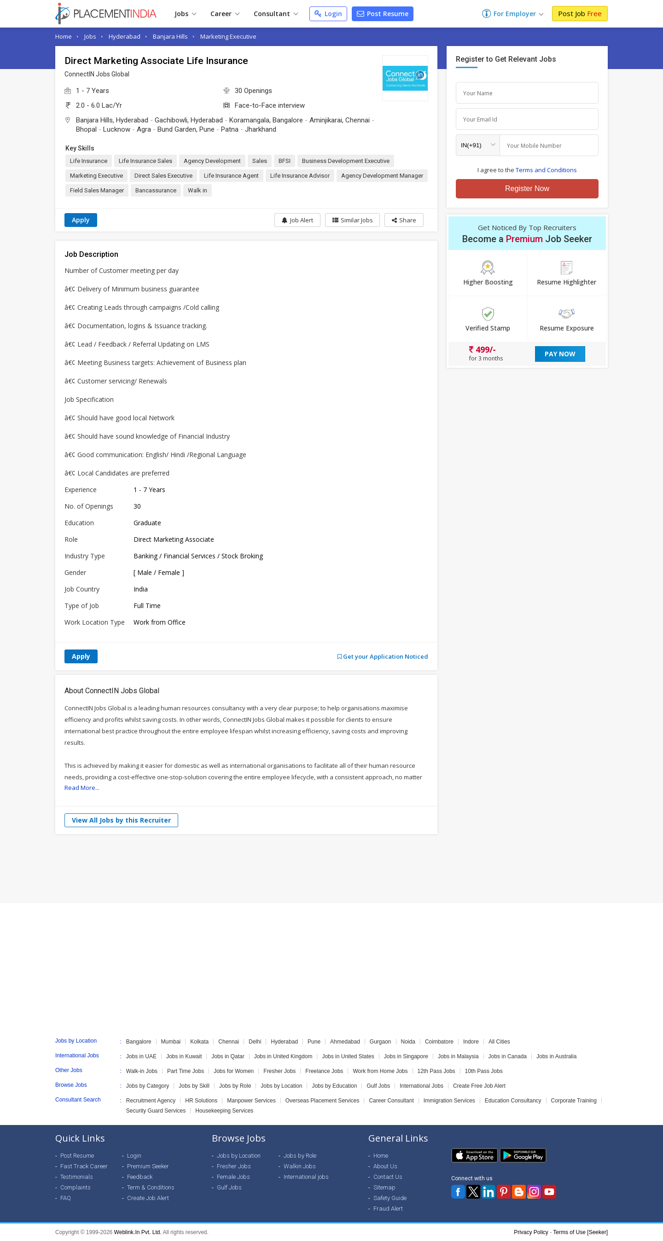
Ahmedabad (345, 1041)
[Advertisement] (331, 868)
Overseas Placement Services (322, 1100)
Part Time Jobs (185, 1071)
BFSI (285, 160)
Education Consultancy (513, 1100)
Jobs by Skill (194, 1086)
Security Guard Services (156, 1110)
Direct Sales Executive (163, 175)
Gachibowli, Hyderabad (189, 120)
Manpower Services (251, 1100)
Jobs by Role (235, 1086)
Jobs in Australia (556, 1056)
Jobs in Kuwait (184, 1056)
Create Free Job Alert (479, 1086)
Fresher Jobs (279, 1071)
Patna (229, 129)
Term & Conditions (150, 1187)
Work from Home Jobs (380, 1071)
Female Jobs (233, 1176)
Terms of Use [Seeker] (580, 1232)
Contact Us (387, 1176)
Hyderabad (124, 36)
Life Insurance (88, 160)
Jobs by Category (147, 1086)
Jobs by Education (334, 1086)
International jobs (306, 1176)
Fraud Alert (388, 1208)
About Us (385, 1166)
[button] (404, 220)
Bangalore (138, 1041)
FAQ (65, 1198)
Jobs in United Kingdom (283, 1056)
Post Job (580, 13)
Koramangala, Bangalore (266, 120)
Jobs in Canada (508, 1056)
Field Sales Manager (97, 190)
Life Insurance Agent (231, 175)
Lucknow (116, 129)
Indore (471, 1041)
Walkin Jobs (300, 1166)
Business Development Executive (346, 160)
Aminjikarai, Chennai (339, 120)
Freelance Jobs (324, 1071)
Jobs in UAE (141, 1056)
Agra (144, 129)
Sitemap (384, 1187)
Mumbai (171, 1041)
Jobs (185, 13)
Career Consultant (391, 1100)
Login (328, 13)
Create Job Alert (148, 1198)
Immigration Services (449, 1100)
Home (63, 36)
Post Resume (382, 13)
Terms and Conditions (546, 170)
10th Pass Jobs (484, 1071)
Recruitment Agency (150, 1100)
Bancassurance (155, 190)
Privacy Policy (531, 1232)
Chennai (228, 1041)
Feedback (139, 1176)
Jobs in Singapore (406, 1056)
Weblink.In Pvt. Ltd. (138, 1232)
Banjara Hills (170, 36)
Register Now (527, 188)
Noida (408, 1041)
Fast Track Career (84, 1166)
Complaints (75, 1187)
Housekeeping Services (224, 1110)
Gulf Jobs (378, 1086)
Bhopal (86, 129)
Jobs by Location (281, 1086)
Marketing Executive (228, 36)
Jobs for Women (234, 1071)
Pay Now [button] (560, 353)
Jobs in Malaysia (458, 1056)
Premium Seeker (148, 1166)
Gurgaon (380, 1041)
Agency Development (212, 160)
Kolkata (199, 1041)
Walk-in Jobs (141, 1071)
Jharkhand (260, 129)
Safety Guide (390, 1198)
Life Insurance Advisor (300, 175)
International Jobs (421, 1086)
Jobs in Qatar (227, 1056)
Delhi (255, 1041)
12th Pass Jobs (436, 1071)
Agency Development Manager (382, 175)
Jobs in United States (348, 1056)
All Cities (499, 1041)
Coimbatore (439, 1041)
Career (224, 13)
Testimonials (76, 1176)
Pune (314, 1041)
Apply (81, 219)
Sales (259, 160)
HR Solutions (201, 1100)
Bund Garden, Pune (186, 129)
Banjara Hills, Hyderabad (112, 120)
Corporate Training (574, 1100)
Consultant (276, 13)
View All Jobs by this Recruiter (121, 820)
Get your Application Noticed (382, 656)
